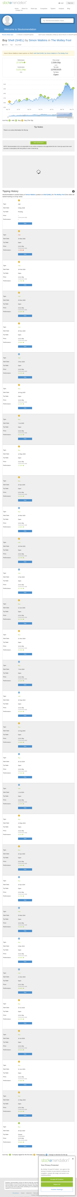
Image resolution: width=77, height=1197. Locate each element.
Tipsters (53, 8)
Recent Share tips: (8, 34)
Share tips (34, 8)
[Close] (73, 1169)
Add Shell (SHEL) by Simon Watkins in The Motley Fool (50, 53)
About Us (24, 8)
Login (61, 3)
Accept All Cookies (56, 1190)
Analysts (61, 8)
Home (16, 8)
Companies (43, 8)
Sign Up (70, 3)
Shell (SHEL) (16, 40)
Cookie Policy (35, 1195)
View (25, 223)
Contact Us (19, 10)
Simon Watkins (38, 40)
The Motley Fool (61, 40)
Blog (68, 8)
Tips (11, 45)
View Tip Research (38, 142)
